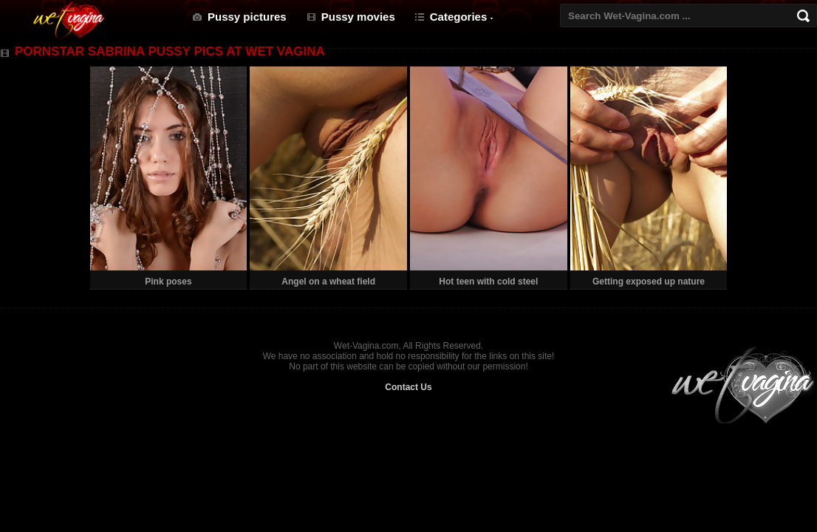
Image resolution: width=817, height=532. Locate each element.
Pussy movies (358, 16)
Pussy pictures (247, 16)
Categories (459, 16)
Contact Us (408, 387)
